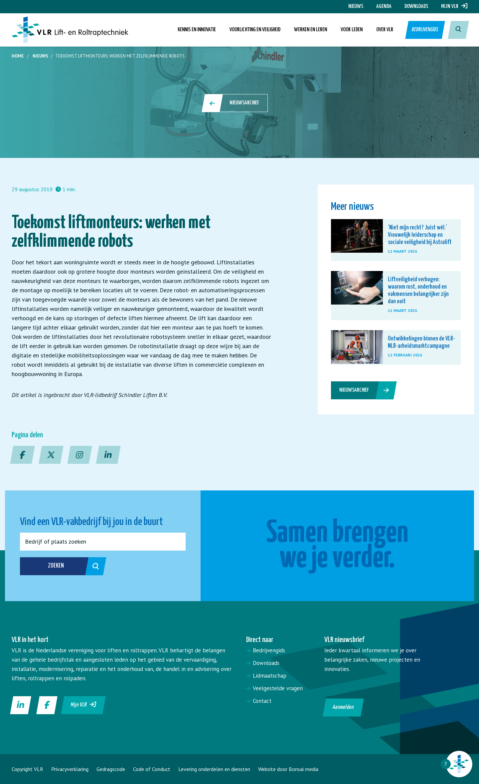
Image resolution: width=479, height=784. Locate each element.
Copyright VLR (27, 769)
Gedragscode (110, 769)
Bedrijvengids (424, 30)
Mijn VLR (454, 6)
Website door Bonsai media (288, 769)
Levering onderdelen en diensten (214, 769)
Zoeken (69, 566)
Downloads (416, 6)
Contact (262, 701)
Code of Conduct (151, 769)
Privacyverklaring (69, 769)
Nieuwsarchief (235, 103)
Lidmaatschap (269, 675)
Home (18, 56)
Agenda (384, 6)
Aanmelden (343, 707)
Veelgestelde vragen (278, 688)
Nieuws (355, 6)
